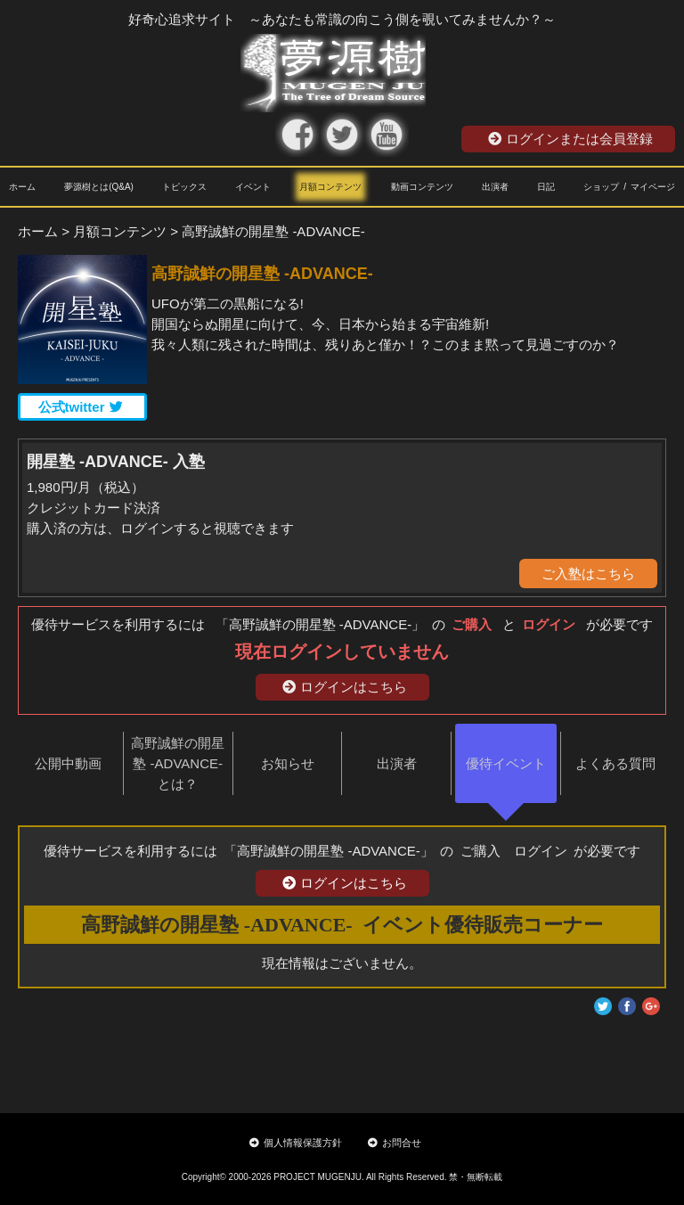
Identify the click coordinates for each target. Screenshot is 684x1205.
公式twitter (80, 406)
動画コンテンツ (422, 187)
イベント (253, 187)
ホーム (22, 187)
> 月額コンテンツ (114, 231)
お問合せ (394, 1142)
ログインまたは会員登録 (570, 138)
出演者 (495, 187)
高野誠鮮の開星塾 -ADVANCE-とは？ (177, 763)
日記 (546, 187)
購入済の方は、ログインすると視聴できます (160, 528)
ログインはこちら (344, 686)
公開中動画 (68, 763)
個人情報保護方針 (295, 1142)
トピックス (184, 187)
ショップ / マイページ (629, 187)
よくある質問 (615, 763)
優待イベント (506, 763)
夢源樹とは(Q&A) (99, 187)
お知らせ (287, 763)
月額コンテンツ (330, 187)
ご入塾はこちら (588, 573)
